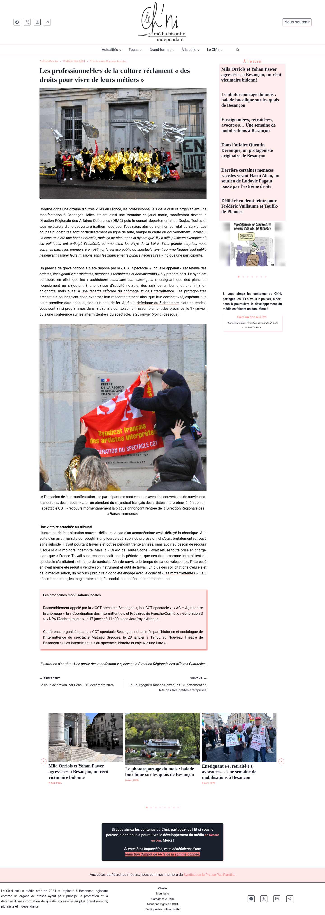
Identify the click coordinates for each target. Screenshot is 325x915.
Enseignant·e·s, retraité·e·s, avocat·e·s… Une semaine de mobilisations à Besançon (248, 125)
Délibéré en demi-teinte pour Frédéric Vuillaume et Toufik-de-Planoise (250, 206)
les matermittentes (180, 573)
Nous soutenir (297, 22)
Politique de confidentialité (162, 909)
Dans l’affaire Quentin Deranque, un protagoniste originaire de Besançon (247, 150)
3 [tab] (248, 277)
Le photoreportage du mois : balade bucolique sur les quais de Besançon (250, 100)
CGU (176, 904)
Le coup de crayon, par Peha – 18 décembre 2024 (79, 683)
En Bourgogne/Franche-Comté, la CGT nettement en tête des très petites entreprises (167, 686)
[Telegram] (47, 22)
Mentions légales (158, 904)
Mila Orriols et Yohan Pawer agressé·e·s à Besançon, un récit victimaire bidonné (251, 74)
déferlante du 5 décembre (158, 303)
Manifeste (162, 894)
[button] (43, 762)
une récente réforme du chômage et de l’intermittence (128, 291)
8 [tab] (178, 808)
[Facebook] (17, 22)
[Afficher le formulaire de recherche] (237, 50)
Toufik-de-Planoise (50, 61)
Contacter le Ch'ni (162, 899)
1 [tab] (239, 277)
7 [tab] (266, 277)
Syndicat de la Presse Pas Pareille (209, 875)
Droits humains (102, 61)
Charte (162, 888)
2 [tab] (243, 277)
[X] (27, 22)
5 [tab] (257, 277)
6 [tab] (261, 277)
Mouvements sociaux (125, 61)
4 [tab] (252, 277)
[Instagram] (37, 22)
